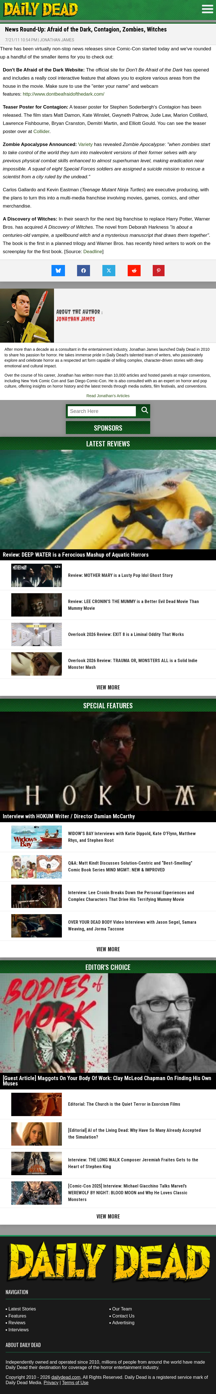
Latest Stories (22, 1309)
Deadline (92, 251)
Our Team (122, 1309)
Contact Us (123, 1316)
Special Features (108, 705)
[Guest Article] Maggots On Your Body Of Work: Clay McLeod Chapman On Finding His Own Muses (107, 1081)
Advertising (123, 1322)
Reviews (16, 1322)
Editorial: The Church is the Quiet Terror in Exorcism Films (124, 1104)
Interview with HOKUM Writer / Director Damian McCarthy (69, 816)
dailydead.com (65, 1377)
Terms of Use (75, 1382)
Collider (41, 131)
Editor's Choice (108, 967)
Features (17, 1316)
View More (108, 687)
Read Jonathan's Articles (108, 396)
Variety (85, 144)
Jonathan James (57, 40)
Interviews (18, 1329)
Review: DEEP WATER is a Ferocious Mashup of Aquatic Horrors (75, 554)
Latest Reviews (108, 443)
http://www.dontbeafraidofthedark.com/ (63, 94)
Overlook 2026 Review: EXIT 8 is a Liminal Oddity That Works (126, 634)
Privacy (51, 1382)
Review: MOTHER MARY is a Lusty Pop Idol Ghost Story (120, 575)
